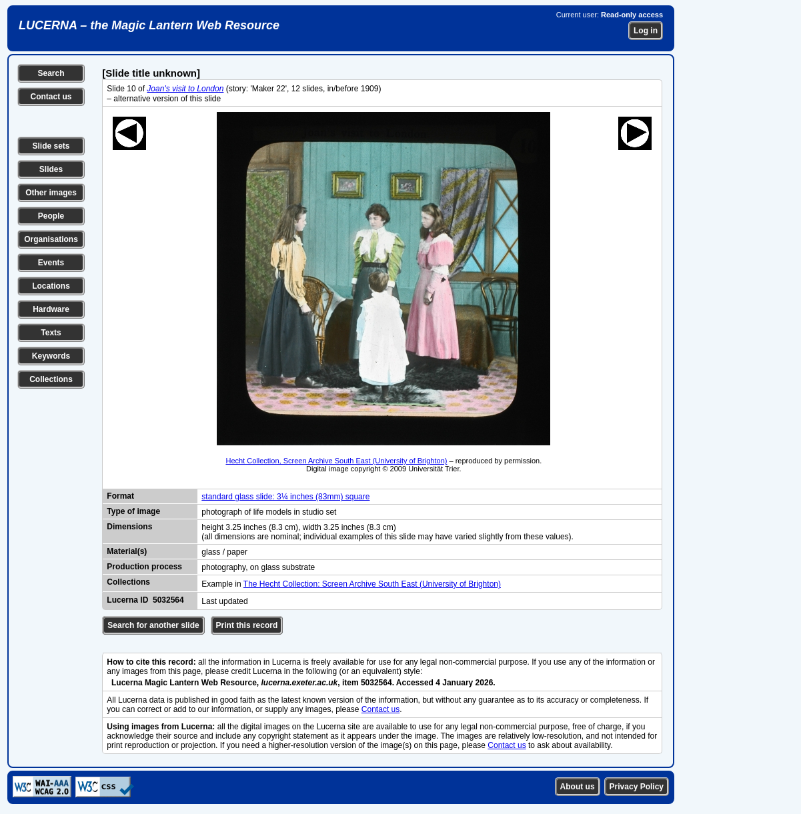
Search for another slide (153, 625)
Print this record (247, 625)
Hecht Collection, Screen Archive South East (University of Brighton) (336, 461)
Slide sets (50, 146)
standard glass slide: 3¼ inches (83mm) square (285, 496)
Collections (51, 379)
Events (51, 262)
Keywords (51, 356)
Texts (51, 332)
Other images (51, 192)
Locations (51, 286)
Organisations (51, 239)
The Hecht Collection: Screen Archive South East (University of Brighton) (372, 584)
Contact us (50, 96)
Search (50, 73)
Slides (51, 169)
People (51, 216)
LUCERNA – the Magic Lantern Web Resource (149, 25)
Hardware (51, 309)
